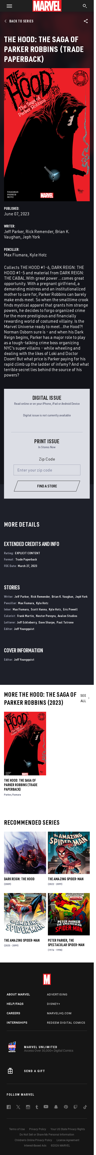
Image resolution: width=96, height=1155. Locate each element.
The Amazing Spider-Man (66, 879)
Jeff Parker (14, 231)
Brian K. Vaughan (62, 596)
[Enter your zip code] (47, 470)
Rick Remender (39, 231)
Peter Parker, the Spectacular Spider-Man (66, 942)
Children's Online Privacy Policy (33, 1140)
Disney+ (53, 1004)
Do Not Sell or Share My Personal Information (47, 1134)
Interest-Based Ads (35, 1145)
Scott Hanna (39, 609)
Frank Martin (25, 616)
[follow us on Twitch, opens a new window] (76, 1107)
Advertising (57, 994)
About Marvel (18, 994)
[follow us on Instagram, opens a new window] (28, 1107)
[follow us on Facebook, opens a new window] (9, 1107)
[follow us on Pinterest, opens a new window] (66, 1107)
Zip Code (47, 458)
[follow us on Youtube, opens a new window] (46, 1107)
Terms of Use (17, 1129)
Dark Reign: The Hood (19, 879)
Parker (7, 794)
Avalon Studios (67, 616)
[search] (85, 6)
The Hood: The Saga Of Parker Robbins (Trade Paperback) (20, 785)
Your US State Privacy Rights (68, 1129)
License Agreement (68, 1140)
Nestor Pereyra (46, 616)
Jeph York (31, 236)
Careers (13, 1013)
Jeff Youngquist (24, 629)
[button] (7, 6)
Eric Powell (70, 609)
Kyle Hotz (38, 254)
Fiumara (16, 794)
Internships (17, 1022)
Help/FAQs (15, 1004)
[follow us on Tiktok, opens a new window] (85, 1107)
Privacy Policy (37, 1129)
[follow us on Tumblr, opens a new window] (37, 1107)
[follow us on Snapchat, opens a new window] (56, 1107)
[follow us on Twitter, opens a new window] (18, 1107)
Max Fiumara (16, 254)
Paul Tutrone (65, 622)
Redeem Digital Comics (66, 1022)
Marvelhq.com (59, 1013)
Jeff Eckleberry (27, 622)
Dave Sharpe (47, 622)
